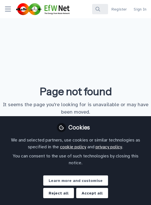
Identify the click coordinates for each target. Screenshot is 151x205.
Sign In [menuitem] (140, 9)
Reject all (59, 193)
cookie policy (73, 147)
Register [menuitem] (119, 9)
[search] (100, 9)
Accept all (92, 193)
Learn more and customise (76, 180)
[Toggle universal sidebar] (8, 9)
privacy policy (109, 147)
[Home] (32, 9)
